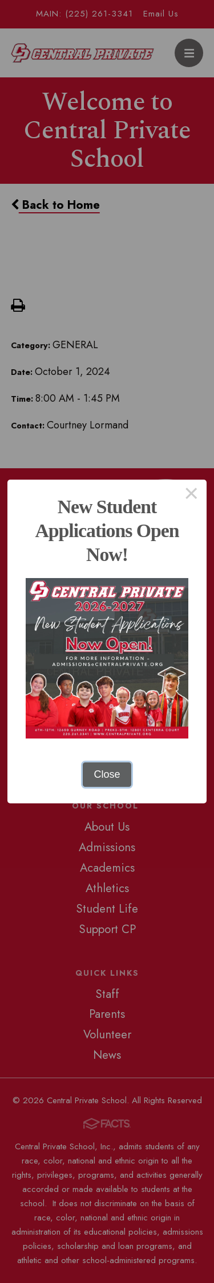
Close (107, 774)
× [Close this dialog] (191, 495)
